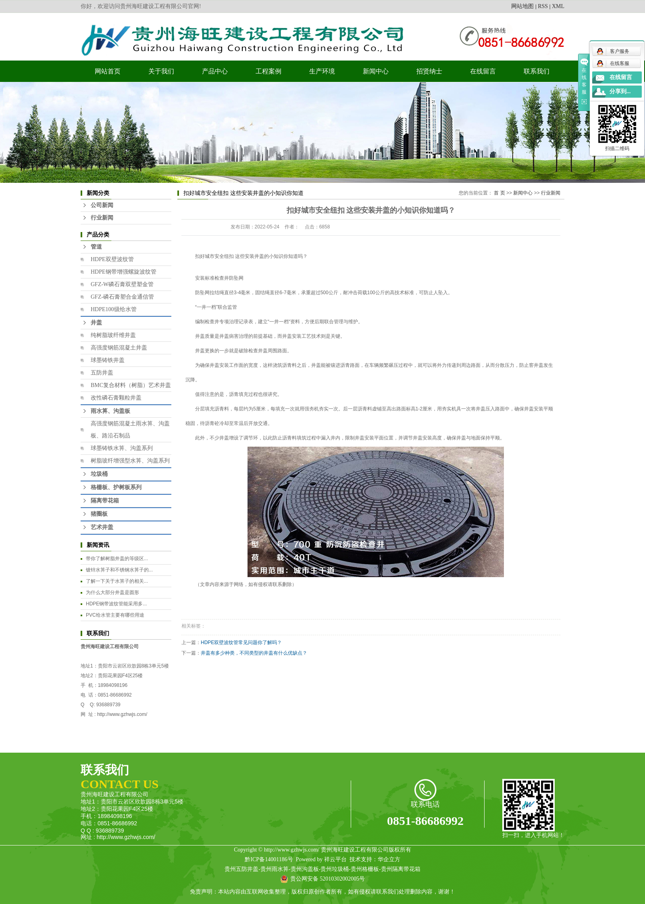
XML (558, 6)
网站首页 (108, 71)
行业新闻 (102, 218)
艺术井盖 (102, 527)
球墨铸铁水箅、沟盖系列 (122, 448)
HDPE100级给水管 (114, 309)
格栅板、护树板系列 (116, 487)
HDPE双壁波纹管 (112, 259)
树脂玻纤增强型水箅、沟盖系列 (130, 461)
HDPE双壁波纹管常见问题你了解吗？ (241, 642)
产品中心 (215, 71)
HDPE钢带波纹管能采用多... (116, 604)
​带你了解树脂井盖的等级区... (117, 558)
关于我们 (161, 71)
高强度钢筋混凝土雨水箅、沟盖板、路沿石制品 (130, 430)
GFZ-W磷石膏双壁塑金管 (122, 284)
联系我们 (536, 71)
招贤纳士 (429, 71)
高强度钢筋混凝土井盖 (119, 348)
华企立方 (389, 859)
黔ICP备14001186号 (269, 859)
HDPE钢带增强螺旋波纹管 (123, 272)
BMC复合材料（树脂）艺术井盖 (131, 385)
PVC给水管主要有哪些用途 (115, 615)
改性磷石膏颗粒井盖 (116, 398)
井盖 (96, 323)
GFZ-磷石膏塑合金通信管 (122, 297)
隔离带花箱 (105, 501)
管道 (96, 247)
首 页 (499, 193)
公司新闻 (102, 205)
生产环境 (322, 71)
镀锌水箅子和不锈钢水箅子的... (119, 570)
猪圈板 (99, 514)
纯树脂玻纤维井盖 (113, 335)
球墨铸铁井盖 (108, 360)
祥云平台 (335, 859)
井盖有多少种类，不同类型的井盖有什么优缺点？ (254, 653)
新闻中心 (376, 71)
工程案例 (268, 71)
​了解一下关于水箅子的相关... (117, 581)
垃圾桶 (99, 474)
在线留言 (483, 71)
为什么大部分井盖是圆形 (112, 592)
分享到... (620, 91)
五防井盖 (102, 373)
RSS (543, 6)
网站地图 (522, 6)
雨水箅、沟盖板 (110, 411)
